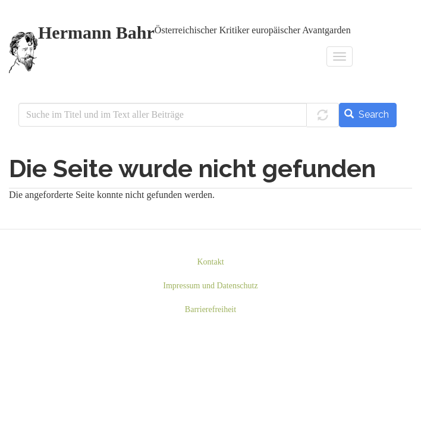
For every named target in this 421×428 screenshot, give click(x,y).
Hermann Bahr (96, 33)
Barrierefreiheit (210, 309)
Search (366, 114)
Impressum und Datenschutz (210, 285)
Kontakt (210, 261)
